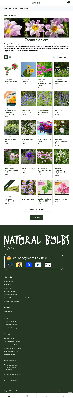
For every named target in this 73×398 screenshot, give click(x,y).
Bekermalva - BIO (61, 199)
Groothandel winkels (10, 324)
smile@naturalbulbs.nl (14, 374)
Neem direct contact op (11, 301)
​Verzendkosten (8, 311)
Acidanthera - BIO (61, 81)
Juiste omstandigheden (11, 345)
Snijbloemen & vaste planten (12, 348)
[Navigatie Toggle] (5, 3)
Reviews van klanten (10, 321)
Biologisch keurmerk (10, 291)
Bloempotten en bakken (11, 351)
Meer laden (36, 217)
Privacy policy (8, 281)
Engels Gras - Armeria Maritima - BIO (44, 170)
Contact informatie (10, 285)
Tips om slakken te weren (12, 341)
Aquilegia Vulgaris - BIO (28, 169)
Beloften (6, 318)
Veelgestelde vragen (10, 294)
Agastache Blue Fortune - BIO (43, 111)
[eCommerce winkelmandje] (67, 3)
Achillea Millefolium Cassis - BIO (44, 83)
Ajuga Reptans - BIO (60, 111)
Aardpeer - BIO (27, 81)
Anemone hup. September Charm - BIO (11, 170)
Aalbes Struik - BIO (11, 81)
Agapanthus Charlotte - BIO (27, 111)
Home (5, 8)
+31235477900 (12, 380)
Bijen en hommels (9, 354)
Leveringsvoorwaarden (11, 315)
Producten (13, 8)
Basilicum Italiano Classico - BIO (44, 200)
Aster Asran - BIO (28, 199)
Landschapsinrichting (10, 328)
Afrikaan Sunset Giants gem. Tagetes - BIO (10, 112)
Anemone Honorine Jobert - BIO (61, 141)
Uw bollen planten (9, 338)
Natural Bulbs (8, 288)
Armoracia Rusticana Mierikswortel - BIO (60, 171)
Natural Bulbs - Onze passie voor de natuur (17, 298)
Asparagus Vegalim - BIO (9, 200)
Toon (60, 57)
